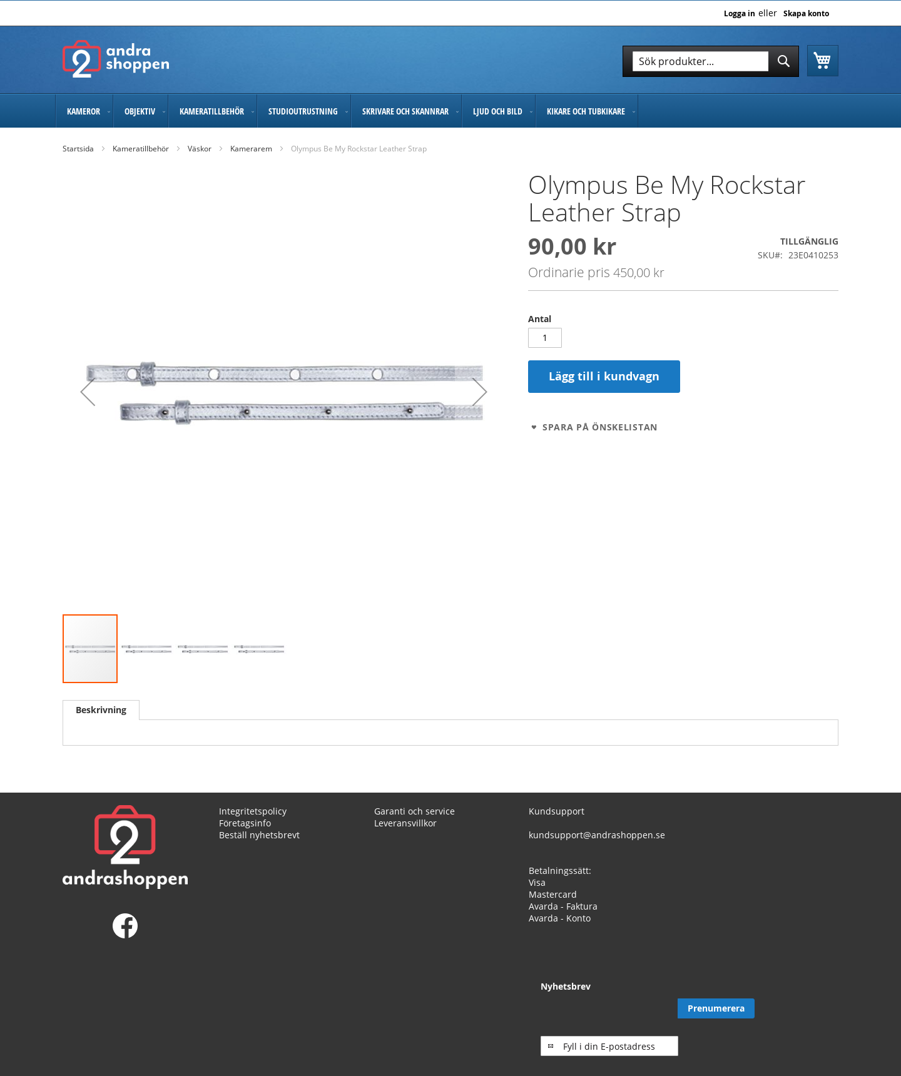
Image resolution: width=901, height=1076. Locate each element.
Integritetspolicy (253, 822)
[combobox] (711, 61)
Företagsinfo (245, 834)
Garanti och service (414, 822)
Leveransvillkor (405, 834)
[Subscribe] (799, 1020)
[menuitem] (84, 111)
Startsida (78, 148)
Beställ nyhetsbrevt (259, 846)
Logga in (739, 14)
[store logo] (116, 59)
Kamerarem (251, 148)
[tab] (101, 710)
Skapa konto (806, 14)
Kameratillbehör (141, 148)
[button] (88, 392)
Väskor (199, 148)
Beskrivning (101, 710)
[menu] (450, 111)
